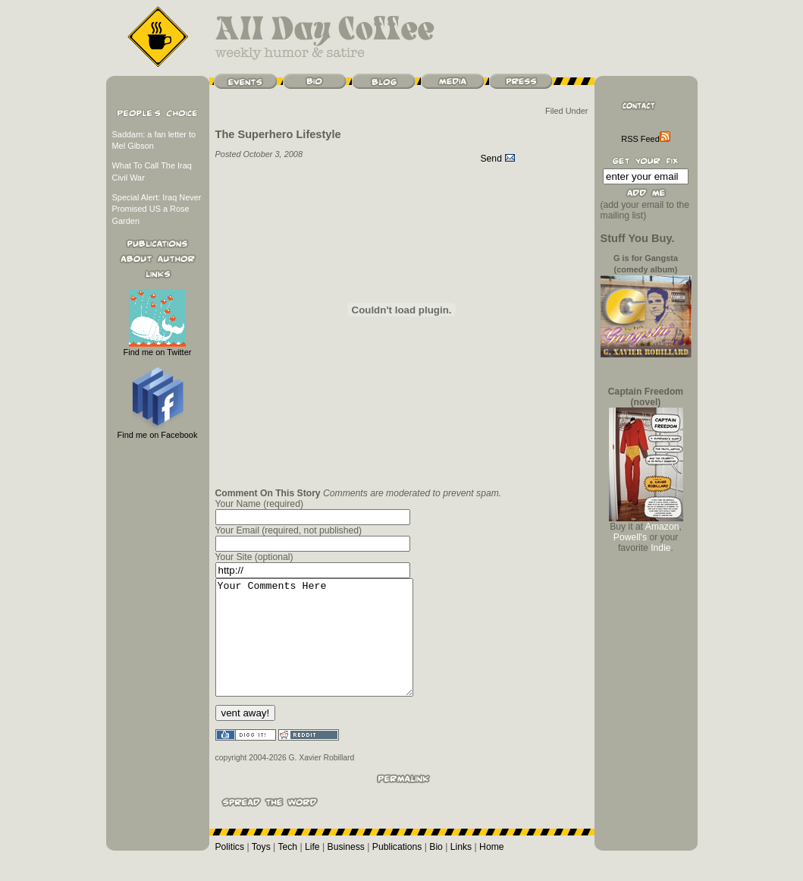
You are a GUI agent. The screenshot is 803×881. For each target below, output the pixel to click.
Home (491, 869)
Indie (660, 548)
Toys (261, 869)
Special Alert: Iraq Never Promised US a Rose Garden (157, 209)
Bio (436, 869)
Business (346, 869)
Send (498, 158)
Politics (230, 869)
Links (461, 869)
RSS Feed (645, 138)
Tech (287, 869)
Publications (397, 869)
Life (312, 869)
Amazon (662, 526)
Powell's (630, 537)
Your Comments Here (325, 648)
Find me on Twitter (158, 348)
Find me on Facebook (158, 430)
